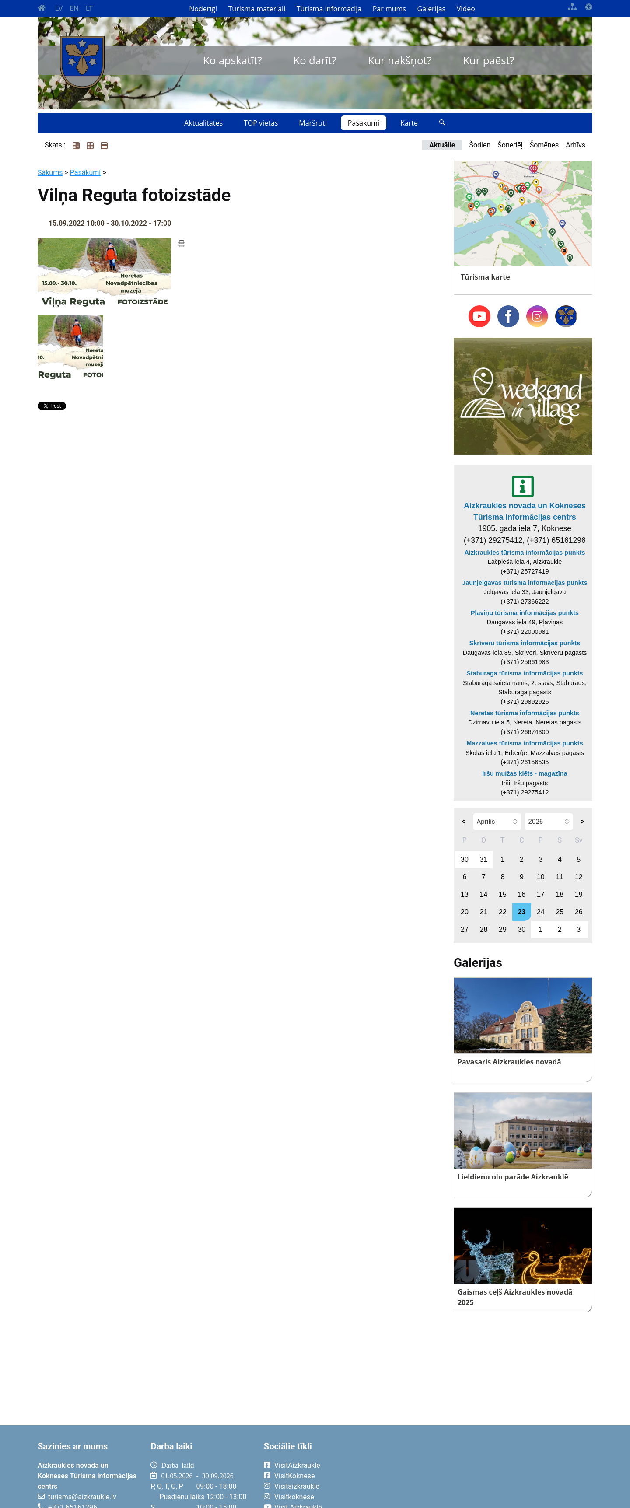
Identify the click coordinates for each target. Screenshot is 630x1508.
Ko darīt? (315, 60)
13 (465, 894)
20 (465, 912)
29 (503, 929)
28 (484, 929)
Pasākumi (363, 123)
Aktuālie (442, 145)
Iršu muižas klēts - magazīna (524, 773)
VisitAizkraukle (297, 1465)
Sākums (50, 172)
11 (560, 877)
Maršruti (313, 123)
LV (59, 8)
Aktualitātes (203, 123)
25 (560, 912)
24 (541, 912)
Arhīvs (575, 145)
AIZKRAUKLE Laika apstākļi (484, 1472)
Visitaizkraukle (296, 1486)
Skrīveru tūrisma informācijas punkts (525, 643)
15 (503, 894)
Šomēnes (544, 145)
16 (521, 894)
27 (465, 929)
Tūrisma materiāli (257, 9)
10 (541, 877)
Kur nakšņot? (400, 60)
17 (541, 894)
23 (521, 912)
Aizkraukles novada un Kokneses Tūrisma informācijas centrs (525, 511)
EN (74, 8)
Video (466, 9)
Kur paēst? (488, 60)
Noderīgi (203, 9)
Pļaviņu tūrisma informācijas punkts (525, 612)
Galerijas (431, 9)
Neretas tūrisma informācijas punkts (524, 713)
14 (484, 894)
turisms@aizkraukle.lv (82, 1497)
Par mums (389, 9)
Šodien (479, 145)
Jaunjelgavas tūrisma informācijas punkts (524, 582)
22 (503, 912)
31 (484, 859)
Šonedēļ (509, 145)
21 (484, 912)
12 (579, 877)
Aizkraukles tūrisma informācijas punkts (525, 552)
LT (89, 8)
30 (465, 859)
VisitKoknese (294, 1476)
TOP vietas (261, 123)
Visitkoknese (294, 1497)
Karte (409, 123)
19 (579, 894)
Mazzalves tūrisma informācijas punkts (524, 743)
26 (579, 912)
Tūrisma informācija (329, 9)
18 (560, 894)
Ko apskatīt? (232, 60)
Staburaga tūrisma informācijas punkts (524, 673)
